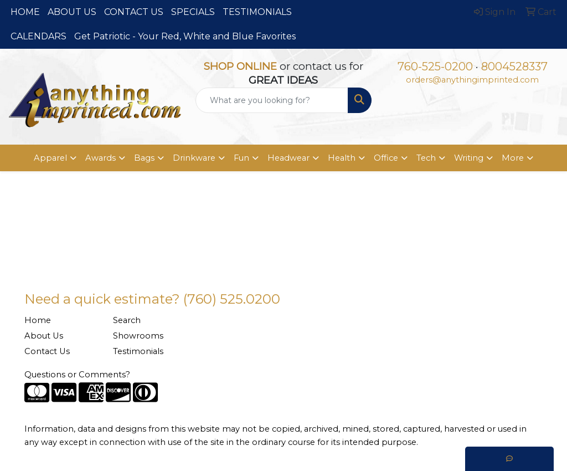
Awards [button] (100, 158)
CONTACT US (133, 12)
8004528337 (514, 66)
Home (37, 320)
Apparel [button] (50, 158)
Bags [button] (144, 158)
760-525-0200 (435, 66)
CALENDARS (38, 36)
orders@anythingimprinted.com (472, 80)
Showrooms (138, 336)
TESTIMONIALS (257, 12)
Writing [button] (468, 158)
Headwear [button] (288, 158)
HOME (25, 12)
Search (127, 320)
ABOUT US (72, 12)
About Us (43, 336)
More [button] (513, 158)
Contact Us (47, 351)
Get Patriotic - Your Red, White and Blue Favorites (185, 36)
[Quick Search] (271, 100)
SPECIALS (193, 12)
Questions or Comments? (77, 375)
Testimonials (138, 351)
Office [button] (386, 158)
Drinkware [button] (194, 158)
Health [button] (341, 158)
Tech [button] (426, 158)
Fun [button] (241, 158)
